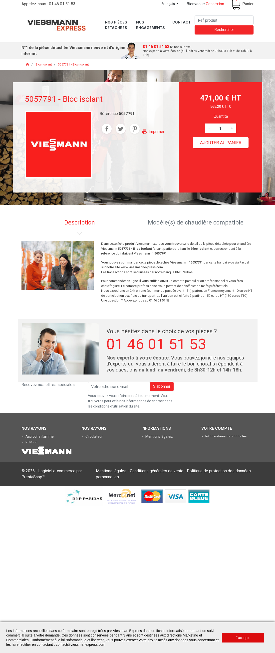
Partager (107, 129)
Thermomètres (97, 472)
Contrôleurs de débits (102, 508)
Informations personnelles (226, 436)
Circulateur (94, 436)
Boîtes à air (94, 496)
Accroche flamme (39, 436)
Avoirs (210, 448)
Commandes (215, 442)
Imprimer (153, 131)
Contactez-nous (158, 472)
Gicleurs (31, 454)
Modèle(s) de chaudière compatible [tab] (196, 222)
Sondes (91, 466)
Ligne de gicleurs (38, 460)
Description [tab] (79, 222)
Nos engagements (159, 466)
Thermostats (95, 478)
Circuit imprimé (37, 484)
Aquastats (93, 448)
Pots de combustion (41, 472)
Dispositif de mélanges (43, 448)
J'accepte (243, 638)
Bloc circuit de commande (45, 478)
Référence (109, 113)
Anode (90, 490)
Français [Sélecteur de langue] (169, 4)
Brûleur (31, 442)
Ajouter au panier (221, 142)
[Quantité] (220, 128)
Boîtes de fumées (99, 502)
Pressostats (94, 460)
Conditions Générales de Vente (169, 454)
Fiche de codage (38, 496)
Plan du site (154, 478)
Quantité (221, 116)
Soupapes (33, 502)
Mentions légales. (159, 436)
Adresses (212, 454)
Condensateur (96, 442)
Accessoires (95, 484)
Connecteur (34, 490)
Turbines (32, 508)
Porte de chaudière (40, 466)
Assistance (154, 448)
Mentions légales (111, 617)
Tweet (121, 129)
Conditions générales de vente (156, 617)
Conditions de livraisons (163, 460)
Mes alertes (214, 466)
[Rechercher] (224, 20)
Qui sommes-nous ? (161, 442)
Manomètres (95, 454)
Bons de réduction (219, 460)
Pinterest (135, 129)
